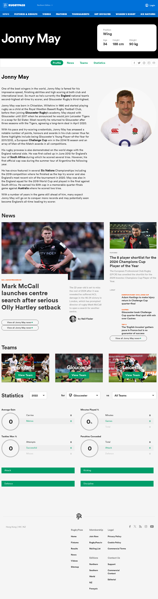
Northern (93, 564)
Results (74, 548)
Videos (46, 14)
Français (93, 588)
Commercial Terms (117, 548)
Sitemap (75, 566)
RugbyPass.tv (95, 542)
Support (111, 564)
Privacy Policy (114, 536)
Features (61, 14)
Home (74, 536)
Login (152, 5)
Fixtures (74, 542)
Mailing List (94, 548)
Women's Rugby (125, 14)
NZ (90, 582)
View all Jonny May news (20, 322)
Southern (93, 570)
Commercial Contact (114, 572)
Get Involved (102, 14)
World (92, 576)
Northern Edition (43, 5)
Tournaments (80, 14)
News (6, 14)
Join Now (94, 536)
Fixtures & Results (25, 14)
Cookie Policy (114, 542)
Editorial (112, 579)
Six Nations (147, 14)
